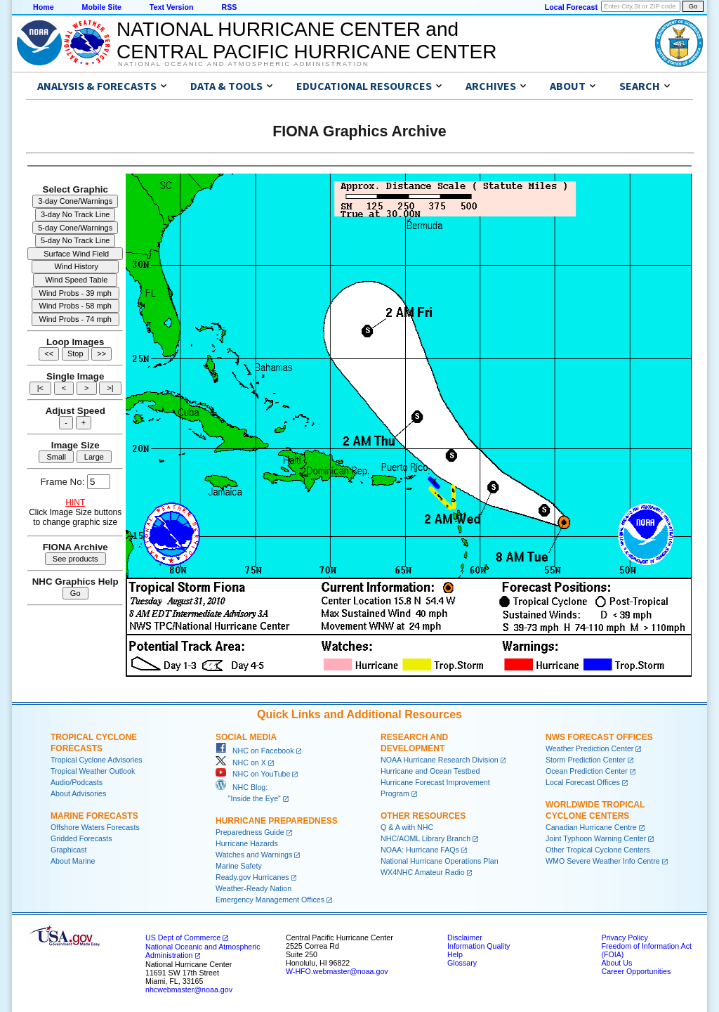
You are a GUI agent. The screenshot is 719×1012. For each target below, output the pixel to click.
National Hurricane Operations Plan (440, 861)
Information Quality (478, 946)
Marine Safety (239, 866)
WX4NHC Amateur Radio (423, 872)
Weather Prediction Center (589, 748)
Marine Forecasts (94, 816)
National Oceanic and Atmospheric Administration (243, 63)
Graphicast (69, 849)
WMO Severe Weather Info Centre (603, 861)
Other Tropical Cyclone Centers (598, 849)
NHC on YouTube (253, 774)
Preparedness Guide (250, 832)
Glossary (462, 963)
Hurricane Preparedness (277, 821)
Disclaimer (464, 937)
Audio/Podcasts (77, 782)
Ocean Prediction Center (587, 771)
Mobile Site (101, 7)
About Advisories (78, 793)
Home (43, 7)
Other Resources (423, 816)
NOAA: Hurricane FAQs (420, 849)
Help (455, 954)
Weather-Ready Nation (253, 888)
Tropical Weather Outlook (93, 771)
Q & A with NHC (407, 827)
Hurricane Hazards (247, 843)
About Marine (73, 861)
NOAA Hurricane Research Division (440, 759)
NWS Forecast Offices (599, 737)
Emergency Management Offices (270, 899)
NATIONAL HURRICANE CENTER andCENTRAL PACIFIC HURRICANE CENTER (306, 40)
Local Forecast (571, 7)
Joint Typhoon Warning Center (596, 838)
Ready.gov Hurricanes (252, 877)
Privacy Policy (624, 937)
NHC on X (241, 762)
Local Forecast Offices (583, 782)
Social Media (246, 737)
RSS (229, 7)
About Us (616, 963)
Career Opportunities (636, 971)
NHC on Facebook (255, 750)
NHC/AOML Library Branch (425, 838)
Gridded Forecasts (81, 838)
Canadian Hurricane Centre (591, 827)
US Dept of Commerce (182, 937)
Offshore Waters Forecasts (95, 827)
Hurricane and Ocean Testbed (430, 771)
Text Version (172, 7)
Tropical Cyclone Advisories (97, 759)
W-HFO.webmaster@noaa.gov (337, 971)
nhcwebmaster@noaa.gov (188, 989)
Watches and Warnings (254, 854)
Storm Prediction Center (586, 759)
